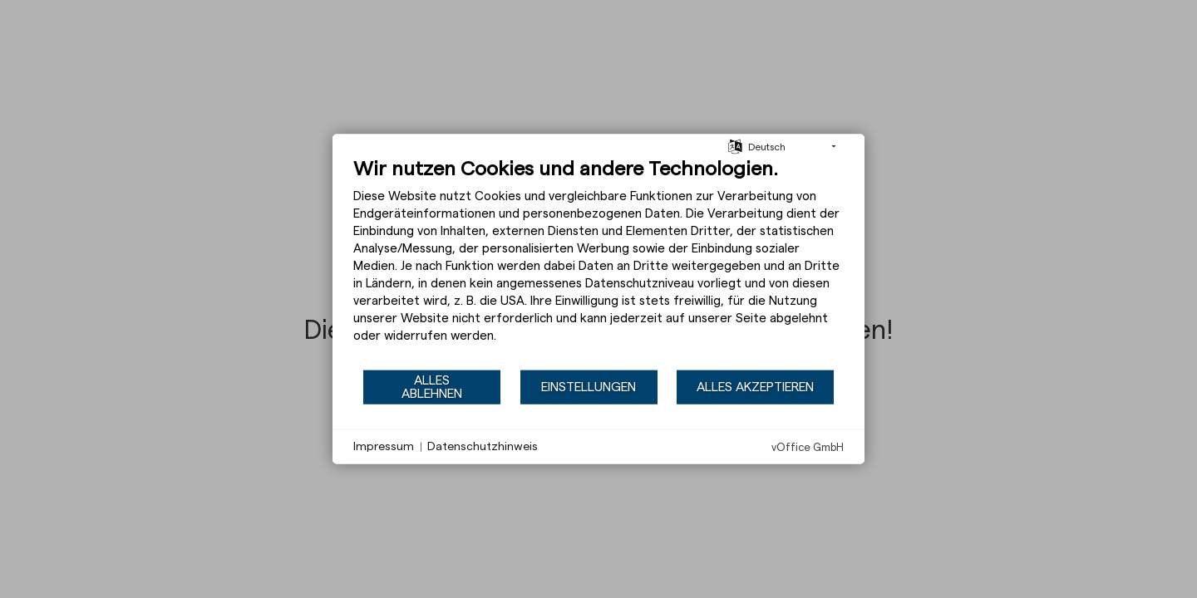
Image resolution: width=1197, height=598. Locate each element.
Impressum (383, 446)
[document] (598, 262)
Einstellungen (588, 386)
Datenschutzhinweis (482, 446)
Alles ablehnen (431, 386)
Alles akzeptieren (755, 386)
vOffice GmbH (807, 447)
